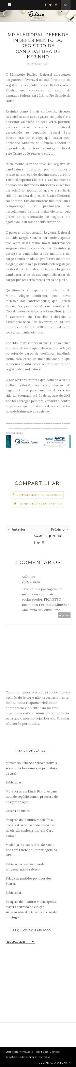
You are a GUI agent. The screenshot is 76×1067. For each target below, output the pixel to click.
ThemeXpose (25, 1051)
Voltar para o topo (55, 1062)
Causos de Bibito (18, 811)
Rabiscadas (13, 782)
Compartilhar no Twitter (40, 503)
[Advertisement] (32, 976)
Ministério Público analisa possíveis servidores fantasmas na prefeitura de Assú (31, 768)
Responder (64, 615)
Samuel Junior (47, 536)
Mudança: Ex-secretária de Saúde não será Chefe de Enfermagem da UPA (31, 850)
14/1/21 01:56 (31, 582)
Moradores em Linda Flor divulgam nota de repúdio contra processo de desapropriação (32, 796)
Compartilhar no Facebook (39, 494)
